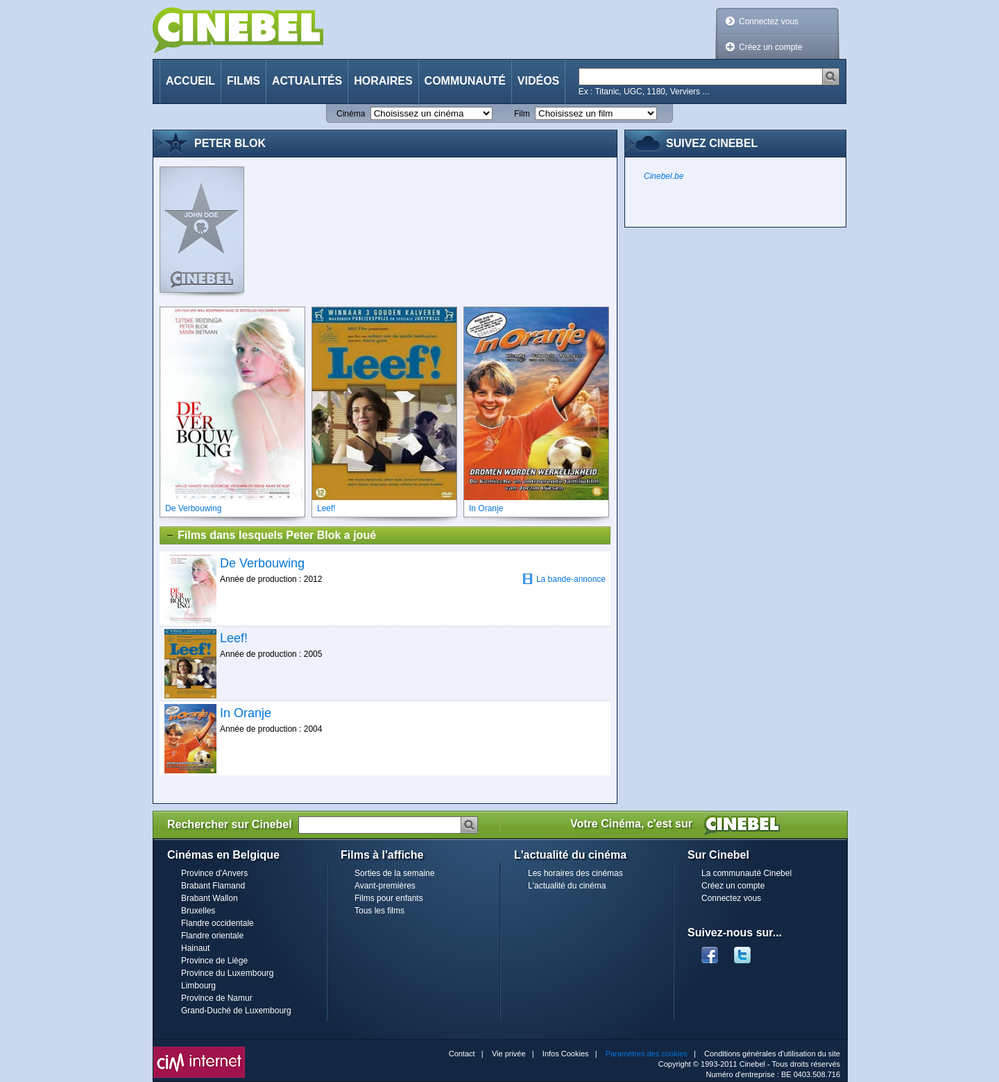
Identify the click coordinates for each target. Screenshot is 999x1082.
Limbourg (198, 985)
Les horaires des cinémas (575, 873)
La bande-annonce (564, 579)
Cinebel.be (663, 176)
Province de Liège (214, 960)
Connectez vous (769, 21)
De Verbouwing (262, 563)
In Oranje (245, 713)
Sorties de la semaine (394, 873)
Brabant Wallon (209, 898)
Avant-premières (385, 886)
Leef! (234, 638)
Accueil (190, 81)
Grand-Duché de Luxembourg (236, 1010)
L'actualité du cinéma (567, 886)
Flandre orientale (212, 936)
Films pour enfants (389, 898)
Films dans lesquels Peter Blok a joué (270, 535)
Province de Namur (217, 998)
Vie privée (509, 1053)
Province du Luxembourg (227, 973)
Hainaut (195, 948)
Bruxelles (198, 911)
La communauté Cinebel (746, 873)
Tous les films (379, 911)
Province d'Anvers (214, 873)
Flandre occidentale (217, 923)
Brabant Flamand (213, 886)
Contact (462, 1053)
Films (243, 81)
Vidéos (538, 81)
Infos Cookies (566, 1053)
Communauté (465, 81)
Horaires (383, 81)
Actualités (307, 81)
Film (522, 114)
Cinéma (350, 114)
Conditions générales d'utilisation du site (772, 1053)
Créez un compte (770, 47)
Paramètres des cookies (647, 1053)
